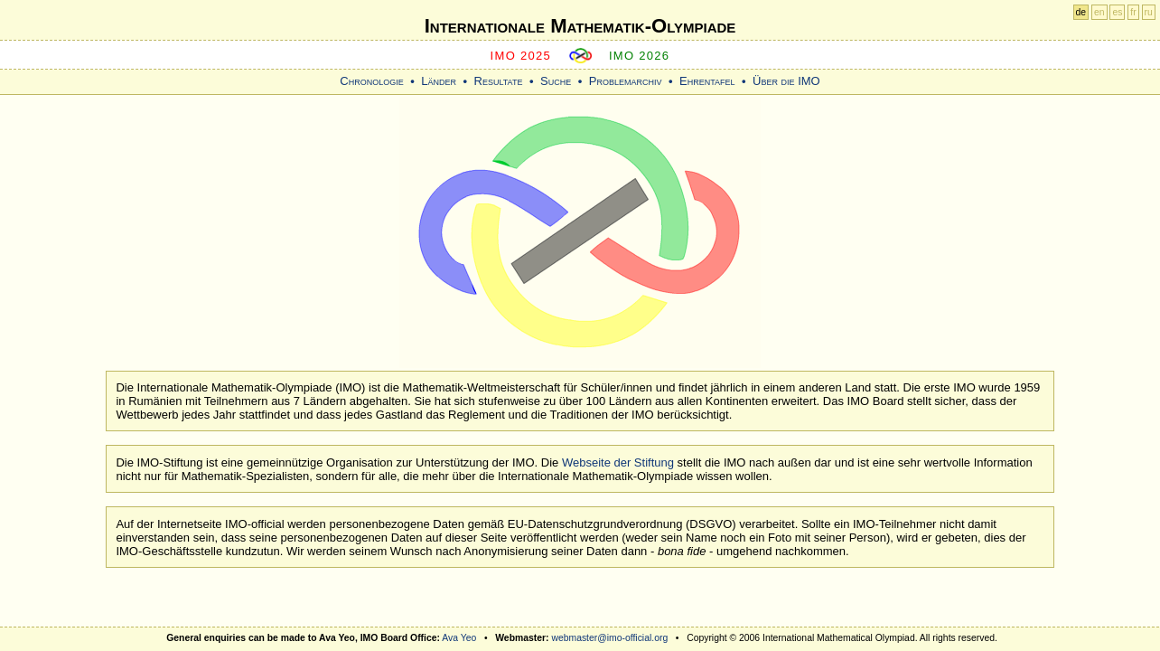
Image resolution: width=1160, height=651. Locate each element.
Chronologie (371, 81)
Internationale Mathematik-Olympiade (580, 25)
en (1099, 12)
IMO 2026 (639, 55)
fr (1133, 12)
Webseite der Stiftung (618, 462)
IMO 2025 (521, 55)
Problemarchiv (625, 81)
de (1081, 12)
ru (1149, 12)
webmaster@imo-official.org (609, 638)
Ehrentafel (707, 81)
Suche (555, 81)
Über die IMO (786, 81)
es (1117, 12)
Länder (438, 81)
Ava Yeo (459, 638)
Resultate (498, 81)
